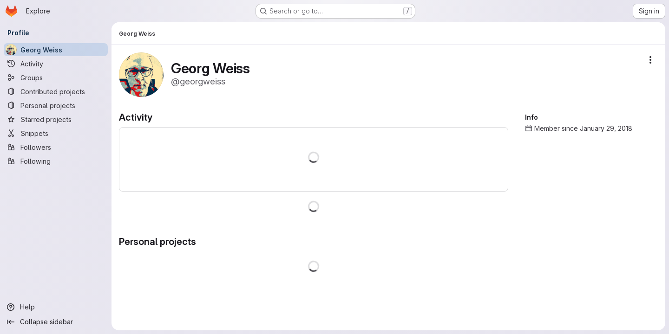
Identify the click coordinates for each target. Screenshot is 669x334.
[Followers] (56, 147)
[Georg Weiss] (56, 49)
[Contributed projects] (56, 91)
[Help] (56, 307)
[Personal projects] (56, 105)
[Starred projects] (56, 119)
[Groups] (56, 77)
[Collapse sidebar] (56, 321)
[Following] (56, 160)
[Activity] (56, 63)
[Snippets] (56, 133)
